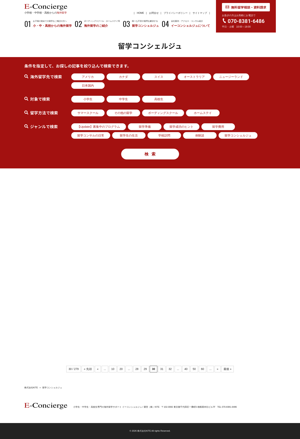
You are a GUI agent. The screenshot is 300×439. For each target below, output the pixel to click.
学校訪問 (164, 135)
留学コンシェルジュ (238, 135)
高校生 (158, 99)
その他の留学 (123, 113)
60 (202, 369)
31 (161, 369)
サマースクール (87, 113)
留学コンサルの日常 (90, 135)
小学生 (87, 99)
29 (145, 369)
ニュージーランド (231, 76)
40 (186, 369)
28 (137, 369)
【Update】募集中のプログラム (98, 126)
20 (121, 369)
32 (170, 369)
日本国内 (88, 85)
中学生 (123, 99)
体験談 (199, 135)
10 (112, 369)
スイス (158, 76)
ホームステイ (203, 113)
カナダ (123, 76)
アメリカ (88, 76)
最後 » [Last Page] (228, 369)
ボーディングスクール (163, 113)
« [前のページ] (98, 369)
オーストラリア (194, 76)
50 (194, 369)
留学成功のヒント (181, 126)
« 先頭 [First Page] (88, 369)
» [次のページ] (217, 369)
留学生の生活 (129, 135)
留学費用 (218, 126)
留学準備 (145, 126)
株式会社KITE (31, 387)
